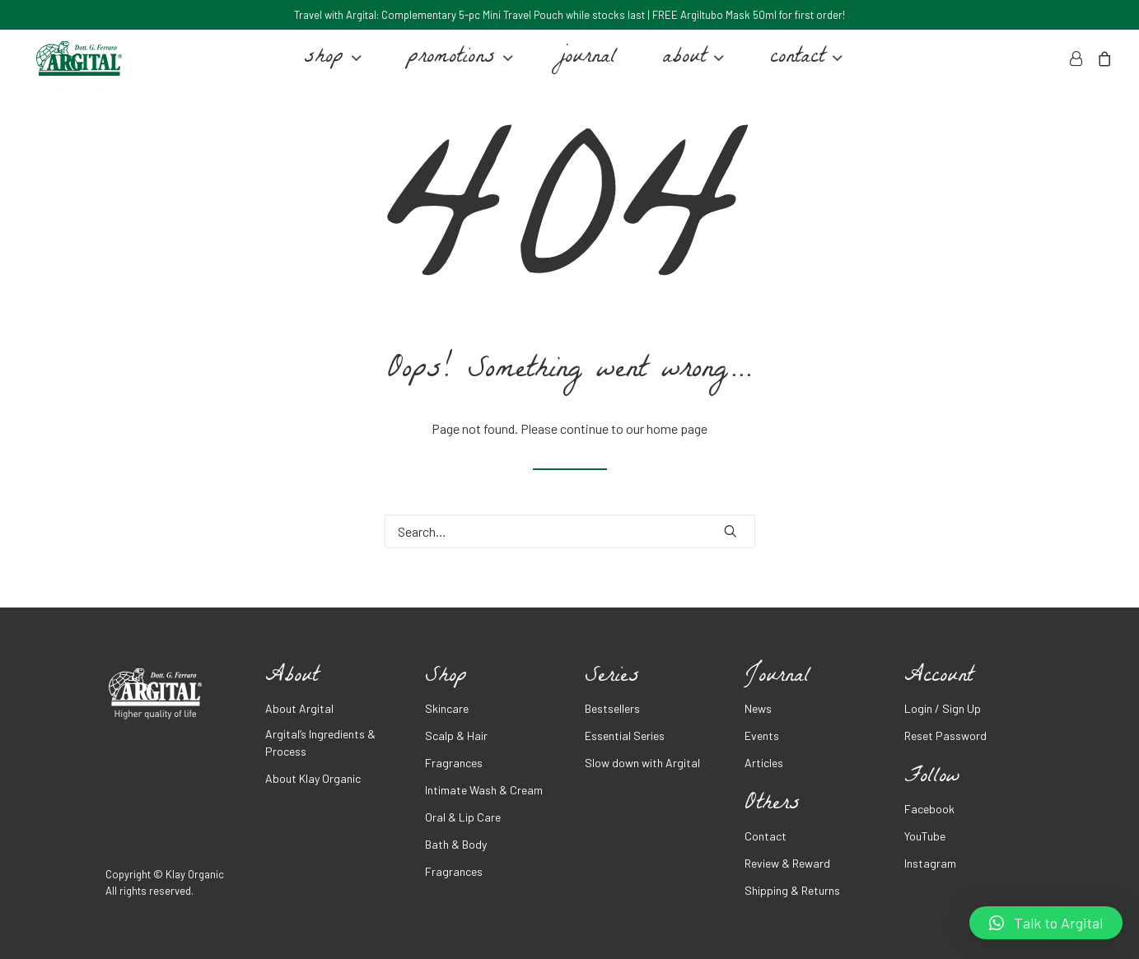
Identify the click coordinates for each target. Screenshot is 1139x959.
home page (677, 428)
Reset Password (945, 736)
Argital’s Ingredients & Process (320, 742)
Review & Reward (787, 863)
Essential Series (625, 736)
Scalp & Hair (456, 736)
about (690, 64)
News (758, 708)
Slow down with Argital (642, 763)
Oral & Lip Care (463, 817)
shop (329, 64)
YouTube (924, 836)
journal (584, 64)
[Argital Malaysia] (75, 64)
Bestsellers (612, 708)
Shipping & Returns (792, 890)
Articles (764, 763)
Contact (766, 836)
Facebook (929, 809)
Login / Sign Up (942, 708)
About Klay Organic (313, 778)
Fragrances (454, 763)
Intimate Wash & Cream (484, 790)
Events (762, 736)
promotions (457, 64)
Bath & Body (456, 844)
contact (803, 64)
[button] (1046, 922)
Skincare (447, 708)
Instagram (930, 863)
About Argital (299, 708)
